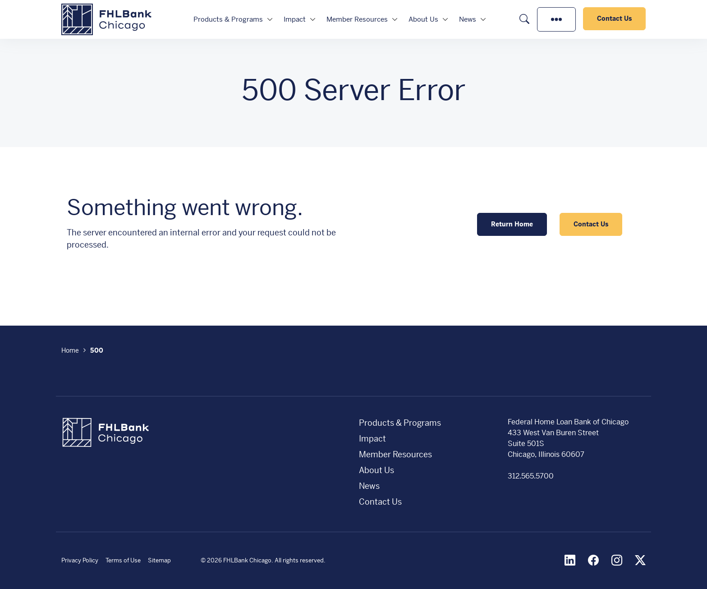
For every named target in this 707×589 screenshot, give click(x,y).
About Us (423, 19)
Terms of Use (123, 560)
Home (70, 350)
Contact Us (614, 18)
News (467, 19)
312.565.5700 (531, 476)
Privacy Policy (79, 560)
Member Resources (357, 19)
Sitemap (159, 560)
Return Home (512, 224)
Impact (295, 19)
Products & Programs (228, 19)
